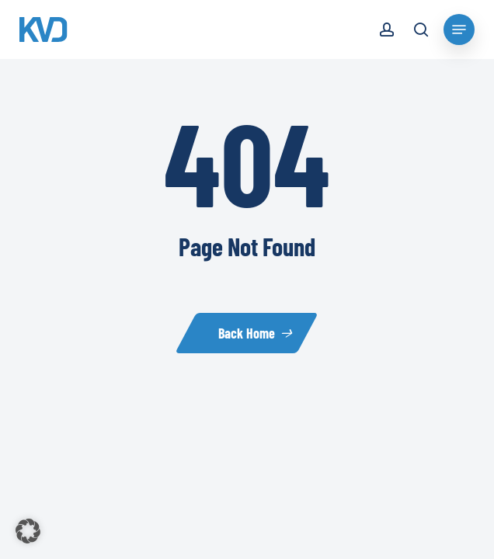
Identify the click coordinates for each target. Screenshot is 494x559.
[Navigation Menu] (459, 29)
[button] (28, 531)
